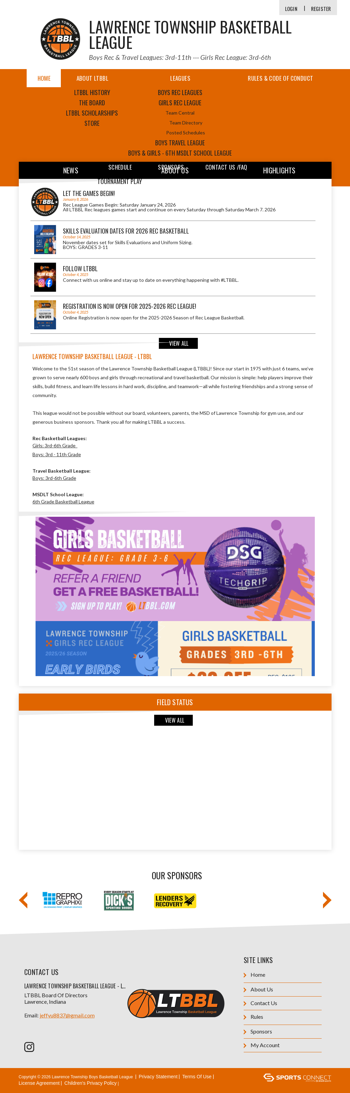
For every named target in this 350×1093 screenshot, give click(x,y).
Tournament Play (119, 181)
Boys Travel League (180, 142)
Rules (253, 1017)
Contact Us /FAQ (226, 167)
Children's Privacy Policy (90, 1083)
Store (91, 123)
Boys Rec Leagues (180, 92)
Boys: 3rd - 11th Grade (56, 454)
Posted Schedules (185, 132)
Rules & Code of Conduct (280, 78)
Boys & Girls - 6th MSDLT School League (180, 152)
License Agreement (39, 1083)
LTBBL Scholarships (92, 112)
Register (321, 8)
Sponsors (171, 167)
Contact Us (260, 1003)
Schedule (120, 167)
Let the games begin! (89, 193)
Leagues (180, 78)
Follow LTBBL (80, 268)
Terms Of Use (197, 1076)
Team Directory (185, 123)
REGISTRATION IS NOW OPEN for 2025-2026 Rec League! (129, 306)
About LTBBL (92, 78)
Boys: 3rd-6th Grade (54, 478)
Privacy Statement (158, 1076)
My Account (262, 1045)
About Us (258, 989)
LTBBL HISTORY (92, 92)
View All (178, 343)
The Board (92, 102)
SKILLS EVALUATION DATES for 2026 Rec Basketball (126, 231)
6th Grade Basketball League (63, 501)
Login (291, 8)
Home (44, 78)
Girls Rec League (180, 102)
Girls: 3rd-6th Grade (55, 445)
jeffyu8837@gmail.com (67, 1015)
